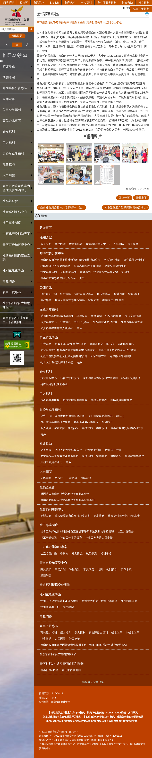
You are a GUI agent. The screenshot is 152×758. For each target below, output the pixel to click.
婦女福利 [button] (9, 131)
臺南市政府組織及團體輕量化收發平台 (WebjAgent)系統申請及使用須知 (83, 644)
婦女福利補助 (48, 272)
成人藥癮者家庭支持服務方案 (72, 515)
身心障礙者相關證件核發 (55, 422)
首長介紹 (45, 244)
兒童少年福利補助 (115, 265)
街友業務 (99, 515)
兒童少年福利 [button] (12, 110)
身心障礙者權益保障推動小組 (67, 415)
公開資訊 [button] (9, 99)
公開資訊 (46, 287)
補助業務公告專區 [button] (15, 88)
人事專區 (118, 244)
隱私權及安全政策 (93, 682)
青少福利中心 (48, 322)
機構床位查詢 (99, 400)
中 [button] (17, 45)
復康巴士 (107, 422)
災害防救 (45, 449)
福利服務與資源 (130, 378)
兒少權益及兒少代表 (105, 322)
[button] (51, 153)
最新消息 (45, 575)
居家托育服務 (125, 344)
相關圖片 (93, 136)
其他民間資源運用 (51, 462)
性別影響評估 (129, 600)
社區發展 (86, 478)
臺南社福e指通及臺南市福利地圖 (62, 663)
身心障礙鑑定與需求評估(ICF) (106, 415)
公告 (43, 415)
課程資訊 (74, 569)
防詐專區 (9, 66)
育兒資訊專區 (49, 337)
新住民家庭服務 (69, 378)
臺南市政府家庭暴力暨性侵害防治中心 (16, 188)
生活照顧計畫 (48, 553)
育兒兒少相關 (48, 632)
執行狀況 (91, 553)
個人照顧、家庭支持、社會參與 (59, 428)
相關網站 (68, 607)
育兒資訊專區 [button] (12, 120)
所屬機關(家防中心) (98, 244)
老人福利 (86, 2)
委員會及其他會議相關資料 (56, 315)
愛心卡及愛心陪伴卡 (86, 422)
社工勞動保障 (48, 537)
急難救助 (101, 456)
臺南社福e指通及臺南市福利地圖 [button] (16, 320)
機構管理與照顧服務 (75, 400)
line (19, 55)
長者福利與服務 (50, 400)
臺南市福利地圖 (71, 670)
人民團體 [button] (9, 175)
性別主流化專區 (50, 594)
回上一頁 (124, 197)
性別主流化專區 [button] (13, 270)
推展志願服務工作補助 (87, 265)
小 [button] (6, 45)
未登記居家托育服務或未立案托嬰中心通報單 (67, 350)
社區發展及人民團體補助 (55, 265)
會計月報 (119, 294)
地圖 (100, 569)
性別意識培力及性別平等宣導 (99, 600)
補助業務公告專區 (52, 253)
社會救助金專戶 (134, 456)
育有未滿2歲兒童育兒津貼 (70, 344)
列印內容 (147, 13)
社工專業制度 (49, 525)
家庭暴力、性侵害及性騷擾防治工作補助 (104, 272)
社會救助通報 (93, 449)
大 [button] (27, 45)
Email (25, 55)
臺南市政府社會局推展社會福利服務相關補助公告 (70, 259)
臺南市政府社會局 (17, 16)
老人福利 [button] (9, 142)
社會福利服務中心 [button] (15, 212)
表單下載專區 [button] (12, 292)
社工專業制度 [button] (12, 222)
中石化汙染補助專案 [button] (16, 233)
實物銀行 (116, 456)
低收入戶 (116, 632)
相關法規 (105, 553)
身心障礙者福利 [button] (13, 153)
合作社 (59, 478)
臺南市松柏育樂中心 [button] (16, 244)
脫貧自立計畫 (113, 449)
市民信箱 (38, 2)
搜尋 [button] (31, 29)
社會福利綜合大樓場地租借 (16, 305)
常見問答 (9, 281)
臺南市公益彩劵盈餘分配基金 (58, 278)
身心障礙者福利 (106, 2)
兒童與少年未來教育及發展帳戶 (59, 456)
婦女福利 (143, 2)
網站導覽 (8, 2)
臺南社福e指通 (49, 670)
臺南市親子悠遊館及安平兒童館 (117, 350)
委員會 (64, 553)
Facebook (4, 55)
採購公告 (93, 300)
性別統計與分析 (50, 607)
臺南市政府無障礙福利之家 (127, 428)
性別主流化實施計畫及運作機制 (59, 600)
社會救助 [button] (9, 164)
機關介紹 (46, 237)
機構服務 (101, 428)
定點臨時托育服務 (121, 356)
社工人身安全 (125, 531)
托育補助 (45, 344)
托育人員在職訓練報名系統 (56, 362)
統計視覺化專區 (84, 294)
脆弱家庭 (45, 515)
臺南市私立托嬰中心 (102, 344)
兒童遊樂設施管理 (132, 322)
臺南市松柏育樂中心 (53, 562)
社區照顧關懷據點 (121, 400)
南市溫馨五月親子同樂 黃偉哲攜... (125, 207)
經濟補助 (96, 315)
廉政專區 (45, 300)
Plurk (9, 55)
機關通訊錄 (76, 244)
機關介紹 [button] (9, 77)
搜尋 (2, 28)
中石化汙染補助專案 (53, 547)
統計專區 (65, 294)
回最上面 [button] (141, 197)
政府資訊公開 (48, 294)
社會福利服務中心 (52, 509)
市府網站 (69, 2)
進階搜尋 (17, 35)
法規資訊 (133, 294)
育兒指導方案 (98, 356)
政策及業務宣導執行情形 (70, 300)
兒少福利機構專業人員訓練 (56, 328)
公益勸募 (71, 478)
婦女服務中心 (48, 378)
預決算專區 (104, 294)
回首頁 (24, 2)
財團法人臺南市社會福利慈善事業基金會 (64, 493)
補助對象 (77, 553)
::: (1, 60)
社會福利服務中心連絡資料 (124, 515)
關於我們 (45, 569)
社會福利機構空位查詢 (16, 257)
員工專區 (132, 244)
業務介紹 (60, 569)
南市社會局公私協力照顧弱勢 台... (61, 207)
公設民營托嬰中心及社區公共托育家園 (63, 356)
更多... (83, 278)
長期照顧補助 (68, 272)
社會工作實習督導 (71, 537)
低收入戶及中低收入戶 (68, 449)
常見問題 (88, 569)
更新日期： (45, 693)
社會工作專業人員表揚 (99, 537)
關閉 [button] (44, 216)
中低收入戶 (132, 632)
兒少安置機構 (133, 315)
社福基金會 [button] (10, 201)
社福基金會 (47, 487)
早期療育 (82, 315)
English (54, 2)
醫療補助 (87, 456)
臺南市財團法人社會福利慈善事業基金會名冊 (67, 499)
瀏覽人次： (45, 697)
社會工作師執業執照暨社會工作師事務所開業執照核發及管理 (77, 531)
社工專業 (74, 638)
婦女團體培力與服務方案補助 (100, 378)
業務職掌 (60, 244)
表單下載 (126, 569)
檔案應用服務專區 (113, 300)
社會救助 (127, 2)
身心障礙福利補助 (134, 259)
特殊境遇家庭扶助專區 (54, 384)
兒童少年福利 (141, 8)
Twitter (14, 55)
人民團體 (46, 471)
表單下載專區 (49, 626)
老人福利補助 (112, 259)
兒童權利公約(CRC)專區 (75, 322)
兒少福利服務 (113, 315)
